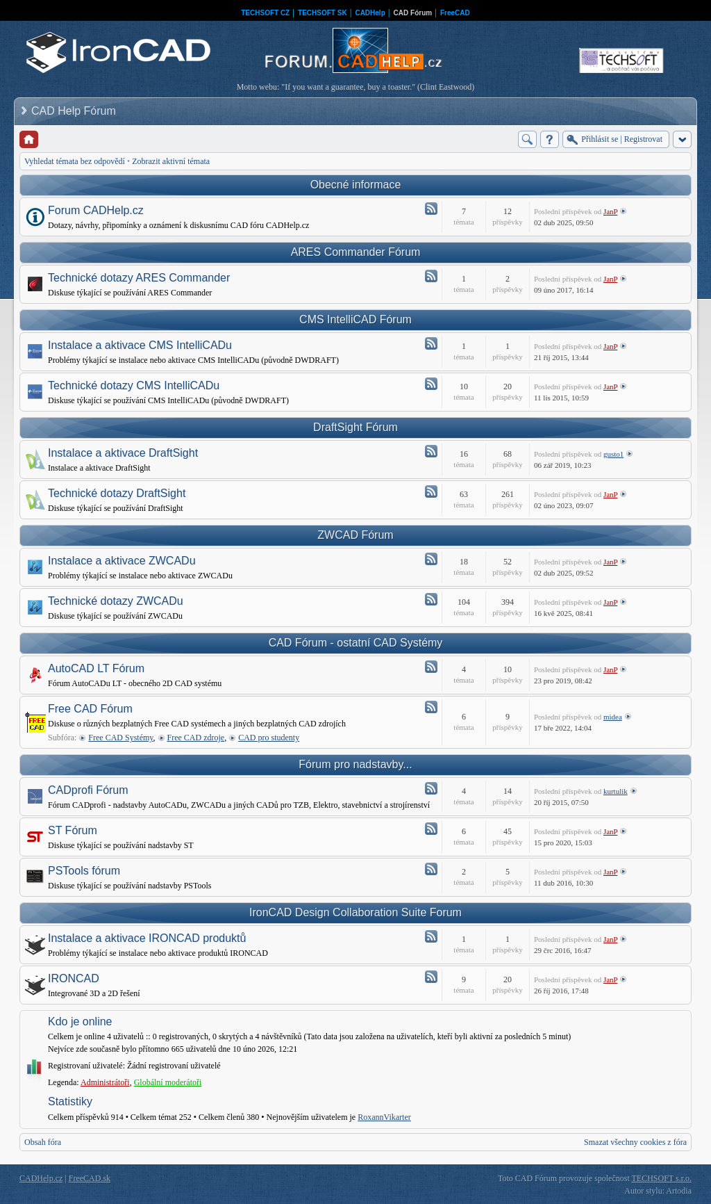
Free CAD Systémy (120, 737)
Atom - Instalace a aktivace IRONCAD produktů (431, 936)
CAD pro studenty (268, 737)
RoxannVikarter (384, 1117)
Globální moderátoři (168, 1082)
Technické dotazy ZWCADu (115, 601)
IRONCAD (73, 978)
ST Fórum (72, 830)
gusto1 (613, 454)
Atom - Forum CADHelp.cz (431, 208)
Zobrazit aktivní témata (171, 161)
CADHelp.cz (40, 1178)
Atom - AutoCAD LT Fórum (431, 666)
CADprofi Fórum (88, 790)
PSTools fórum (84, 871)
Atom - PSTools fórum (431, 869)
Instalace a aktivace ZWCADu (122, 561)
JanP (610, 211)
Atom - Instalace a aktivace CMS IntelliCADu (431, 343)
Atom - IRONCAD (431, 976)
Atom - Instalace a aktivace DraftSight (431, 451)
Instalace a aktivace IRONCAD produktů (147, 938)
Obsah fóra (42, 1142)
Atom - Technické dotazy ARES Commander (431, 276)
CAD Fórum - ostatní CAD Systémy (356, 643)
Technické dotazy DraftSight (116, 493)
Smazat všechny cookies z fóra (635, 1142)
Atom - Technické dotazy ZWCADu (431, 599)
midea (612, 717)
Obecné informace (355, 184)
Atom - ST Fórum (431, 828)
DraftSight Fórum (355, 427)
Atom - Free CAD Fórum (431, 707)
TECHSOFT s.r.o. (662, 1178)
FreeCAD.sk (89, 1178)
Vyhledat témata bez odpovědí (74, 161)
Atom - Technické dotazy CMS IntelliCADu (431, 383)
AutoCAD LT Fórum (96, 668)
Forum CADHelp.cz (96, 210)
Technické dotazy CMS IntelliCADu (133, 385)
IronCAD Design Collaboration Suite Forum (355, 912)
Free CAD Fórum (90, 709)
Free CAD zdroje (196, 737)
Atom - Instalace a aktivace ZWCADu (431, 559)
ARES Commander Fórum (356, 252)
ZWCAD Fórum (355, 535)
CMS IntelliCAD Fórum (355, 319)
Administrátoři (105, 1082)
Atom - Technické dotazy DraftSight (431, 491)
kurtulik (615, 791)
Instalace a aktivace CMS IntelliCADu (140, 345)
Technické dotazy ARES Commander (139, 278)
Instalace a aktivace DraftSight (123, 453)
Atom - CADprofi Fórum (431, 788)
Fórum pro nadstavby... (355, 764)
